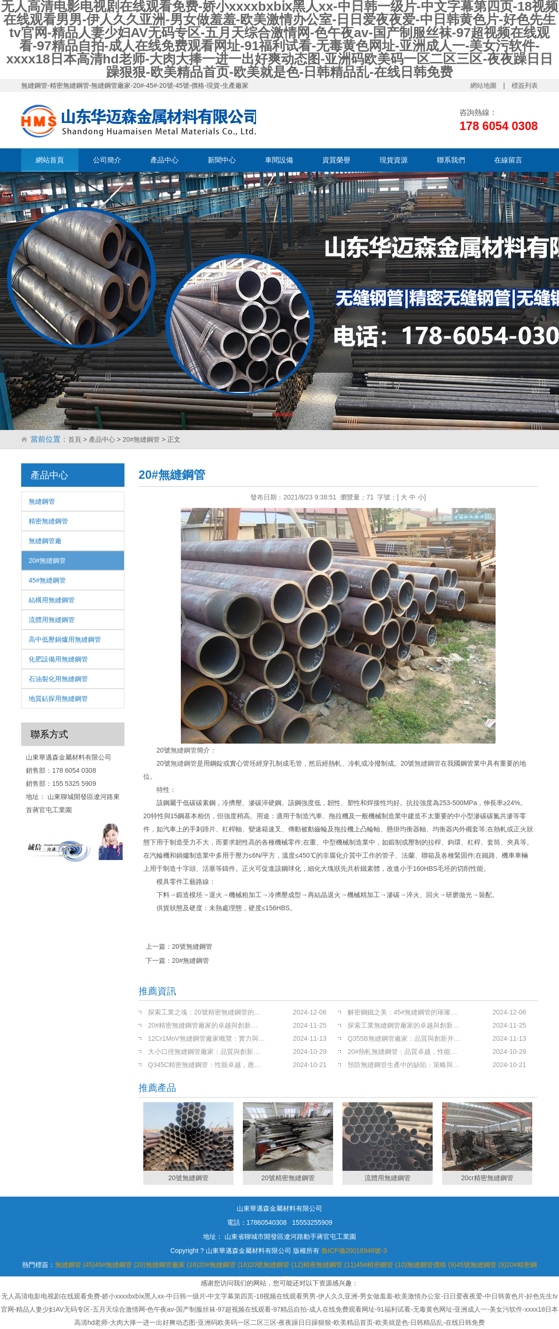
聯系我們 (451, 160)
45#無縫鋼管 (47, 580)
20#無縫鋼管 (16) (224, 1264)
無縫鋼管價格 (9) (431, 1264)
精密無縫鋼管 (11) (329, 1264)
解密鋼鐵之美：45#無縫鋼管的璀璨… (402, 1012)
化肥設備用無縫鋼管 (58, 659)
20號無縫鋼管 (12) (276, 1264)
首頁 (74, 439)
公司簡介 (107, 160)
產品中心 (164, 160)
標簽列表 (525, 85)
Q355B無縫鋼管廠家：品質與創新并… (404, 1038)
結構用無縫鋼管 (52, 600)
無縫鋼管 (42, 501)
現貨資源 (394, 160)
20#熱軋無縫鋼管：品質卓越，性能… (402, 1051)
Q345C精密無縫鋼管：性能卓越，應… (204, 1064)
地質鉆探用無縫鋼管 (58, 698)
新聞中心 (222, 160)
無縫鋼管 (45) (75, 1264)
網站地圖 (483, 85)
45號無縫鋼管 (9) (481, 1264)
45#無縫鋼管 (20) (120, 1264)
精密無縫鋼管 (48, 521)
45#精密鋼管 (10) (381, 1264)
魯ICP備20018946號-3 (354, 1250)
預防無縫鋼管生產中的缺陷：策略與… (403, 1064)
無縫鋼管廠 (45, 541)
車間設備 (279, 160)
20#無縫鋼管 (141, 439)
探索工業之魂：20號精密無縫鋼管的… (204, 1012)
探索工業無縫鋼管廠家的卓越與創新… (403, 1025)
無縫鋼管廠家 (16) (172, 1264)
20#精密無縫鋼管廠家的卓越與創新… (202, 1025)
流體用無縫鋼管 (52, 619)
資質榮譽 (336, 160)
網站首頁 (50, 160)
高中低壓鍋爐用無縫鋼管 (65, 639)
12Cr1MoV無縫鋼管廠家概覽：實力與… (206, 1038)
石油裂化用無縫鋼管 (58, 679)
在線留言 (508, 160)
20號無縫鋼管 (192, 946)
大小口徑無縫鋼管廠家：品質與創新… (204, 1051)
